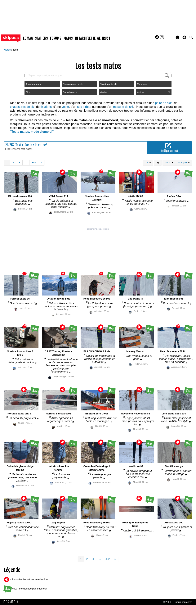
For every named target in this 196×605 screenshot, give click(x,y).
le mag (28, 38)
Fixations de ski (108, 84)
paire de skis (163, 103)
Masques (142, 84)
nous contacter (184, 602)
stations (41, 38)
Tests (15, 49)
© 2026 (167, 602)
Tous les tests (33, 84)
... (26, 162)
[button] (184, 37)
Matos (7, 49)
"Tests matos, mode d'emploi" (32, 131)
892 (34, 162)
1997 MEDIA (11, 602)
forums (55, 38)
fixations (46, 106)
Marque (184, 162)
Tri (148, 162)
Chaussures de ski (73, 84)
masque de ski (123, 106)
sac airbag (84, 106)
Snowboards (70, 92)
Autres (153, 92)
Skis (28, 92)
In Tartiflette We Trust (92, 38)
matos (68, 38)
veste (65, 106)
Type (169, 162)
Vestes (103, 92)
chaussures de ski (22, 106)
